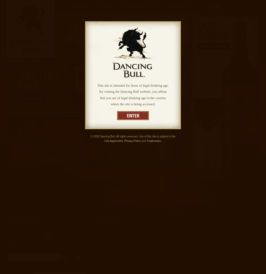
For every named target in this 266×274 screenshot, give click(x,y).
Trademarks (154, 141)
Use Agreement (114, 141)
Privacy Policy (132, 141)
